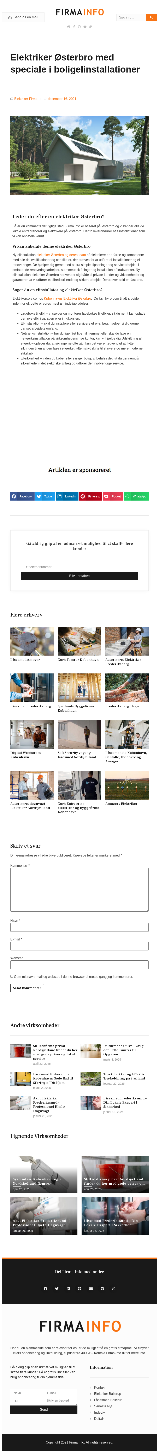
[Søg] (151, 17)
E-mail (16, 939)
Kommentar (20, 865)
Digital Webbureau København (25, 755)
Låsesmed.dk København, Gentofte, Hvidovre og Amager (126, 757)
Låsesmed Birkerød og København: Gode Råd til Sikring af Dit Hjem (53, 1078)
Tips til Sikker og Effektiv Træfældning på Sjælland (124, 1076)
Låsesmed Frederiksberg (30, 706)
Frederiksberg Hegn (122, 706)
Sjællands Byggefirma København (76, 708)
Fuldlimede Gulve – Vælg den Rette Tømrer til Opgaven (123, 1050)
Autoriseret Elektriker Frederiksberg (123, 661)
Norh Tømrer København (78, 659)
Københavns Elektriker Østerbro (67, 298)
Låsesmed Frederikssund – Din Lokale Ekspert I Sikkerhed (125, 1102)
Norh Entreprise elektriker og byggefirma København (78, 808)
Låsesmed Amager (25, 659)
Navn (15, 920)
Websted (16, 958)
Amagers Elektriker (121, 803)
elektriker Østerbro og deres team (61, 255)
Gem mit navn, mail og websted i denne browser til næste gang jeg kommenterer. (73, 976)
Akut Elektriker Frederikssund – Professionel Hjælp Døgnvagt (49, 1104)
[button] (22, 496)
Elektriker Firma (25, 99)
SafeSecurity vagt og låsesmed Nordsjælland (77, 755)
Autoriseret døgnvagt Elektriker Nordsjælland (30, 805)
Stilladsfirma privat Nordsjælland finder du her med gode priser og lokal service (55, 1052)
